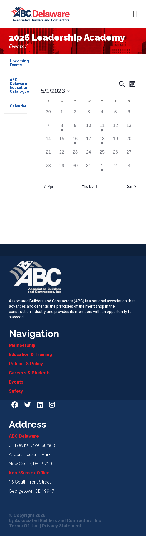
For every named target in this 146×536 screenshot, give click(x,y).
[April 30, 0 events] (48, 115)
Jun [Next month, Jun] (131, 187)
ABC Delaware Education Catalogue (18, 85)
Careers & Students (30, 372)
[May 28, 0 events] (48, 169)
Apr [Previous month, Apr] (48, 187)
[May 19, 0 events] (115, 142)
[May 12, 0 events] (115, 129)
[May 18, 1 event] (102, 142)
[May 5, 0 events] (115, 115)
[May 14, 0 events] (48, 142)
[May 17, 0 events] (88, 142)
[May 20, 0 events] (128, 142)
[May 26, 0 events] (115, 155)
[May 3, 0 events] (88, 115)
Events (16, 382)
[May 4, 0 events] (102, 115)
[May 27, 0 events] (128, 155)
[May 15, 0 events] (61, 142)
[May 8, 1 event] (61, 129)
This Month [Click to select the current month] (90, 187)
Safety (16, 391)
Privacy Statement (61, 526)
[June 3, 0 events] (128, 169)
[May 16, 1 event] (75, 142)
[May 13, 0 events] (128, 129)
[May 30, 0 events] (75, 169)
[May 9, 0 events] (75, 129)
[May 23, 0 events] (75, 155)
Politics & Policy (26, 363)
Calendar (18, 106)
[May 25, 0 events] (102, 155)
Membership (22, 345)
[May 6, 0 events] (128, 115)
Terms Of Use (24, 526)
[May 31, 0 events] (88, 169)
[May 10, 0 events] (88, 129)
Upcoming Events (18, 63)
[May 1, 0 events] (61, 115)
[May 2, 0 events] (75, 115)
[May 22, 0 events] (61, 155)
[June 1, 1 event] (102, 169)
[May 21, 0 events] (48, 155)
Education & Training (30, 354)
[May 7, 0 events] (48, 129)
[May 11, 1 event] (102, 129)
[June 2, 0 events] (115, 169)
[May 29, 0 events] (61, 169)
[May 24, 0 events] (88, 155)
